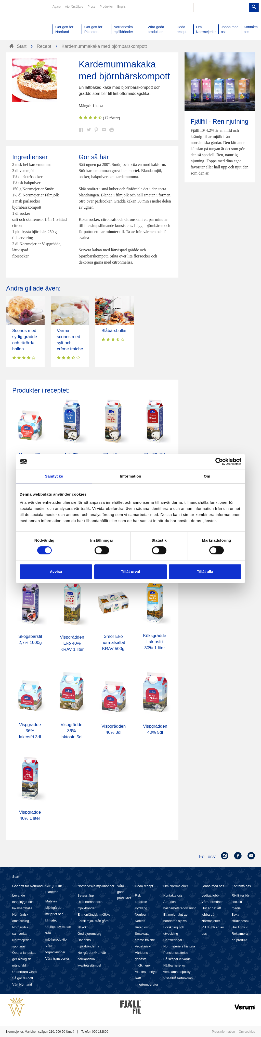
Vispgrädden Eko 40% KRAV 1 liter (72, 643)
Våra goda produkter (124, 892)
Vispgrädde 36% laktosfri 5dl (72, 730)
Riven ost (142, 927)
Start (15, 876)
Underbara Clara (24, 972)
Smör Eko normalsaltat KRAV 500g (113, 642)
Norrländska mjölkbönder (95, 886)
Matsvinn (52, 901)
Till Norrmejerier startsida (25, 22)
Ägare (57, 6)
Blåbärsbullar (114, 330)
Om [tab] (207, 476)
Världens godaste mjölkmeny (143, 959)
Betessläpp (85, 895)
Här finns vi (240, 927)
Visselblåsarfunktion (178, 978)
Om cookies (247, 1031)
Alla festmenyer (146, 972)
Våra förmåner (212, 902)
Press (91, 6)
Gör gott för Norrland (27, 886)
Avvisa (56, 571)
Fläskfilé (141, 902)
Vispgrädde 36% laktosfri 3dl (30, 730)
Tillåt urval (130, 571)
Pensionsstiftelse (175, 953)
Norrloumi (142, 914)
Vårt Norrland (22, 984)
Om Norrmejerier (175, 886)
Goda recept (144, 886)
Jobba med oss (213, 886)
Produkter (106, 6)
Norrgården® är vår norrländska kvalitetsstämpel (91, 959)
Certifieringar (172, 940)
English (122, 6)
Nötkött (140, 921)
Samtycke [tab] (54, 476)
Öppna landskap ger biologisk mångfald (24, 959)
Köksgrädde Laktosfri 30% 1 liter (154, 641)
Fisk (138, 895)
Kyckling (141, 908)
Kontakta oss (172, 895)
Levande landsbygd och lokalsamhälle (23, 902)
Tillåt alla (205, 571)
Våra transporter (57, 958)
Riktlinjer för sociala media (240, 902)
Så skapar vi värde (177, 959)
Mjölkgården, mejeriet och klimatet (54, 914)
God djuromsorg (89, 933)
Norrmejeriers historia (179, 946)
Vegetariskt (143, 946)
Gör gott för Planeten (53, 889)
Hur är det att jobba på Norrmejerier (211, 914)
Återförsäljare (74, 6)
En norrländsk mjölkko (93, 914)
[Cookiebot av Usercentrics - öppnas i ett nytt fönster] (219, 461)
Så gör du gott (22, 978)
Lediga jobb (210, 895)
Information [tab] (130, 476)
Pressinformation (223, 1031)
